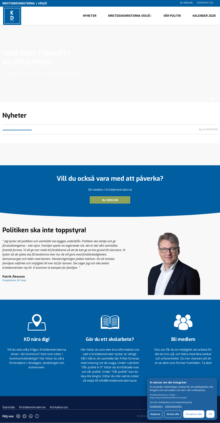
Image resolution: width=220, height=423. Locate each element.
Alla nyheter (208, 129)
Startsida (8, 407)
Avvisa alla (173, 414)
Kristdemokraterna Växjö (129, 16)
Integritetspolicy (173, 406)
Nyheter (89, 16)
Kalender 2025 (204, 16)
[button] (213, 99)
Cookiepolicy (156, 406)
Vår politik (172, 16)
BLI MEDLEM (110, 200)
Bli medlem (186, 2)
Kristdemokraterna (32, 407)
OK (210, 414)
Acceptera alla (194, 414)
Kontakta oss (205, 2)
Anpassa (155, 414)
